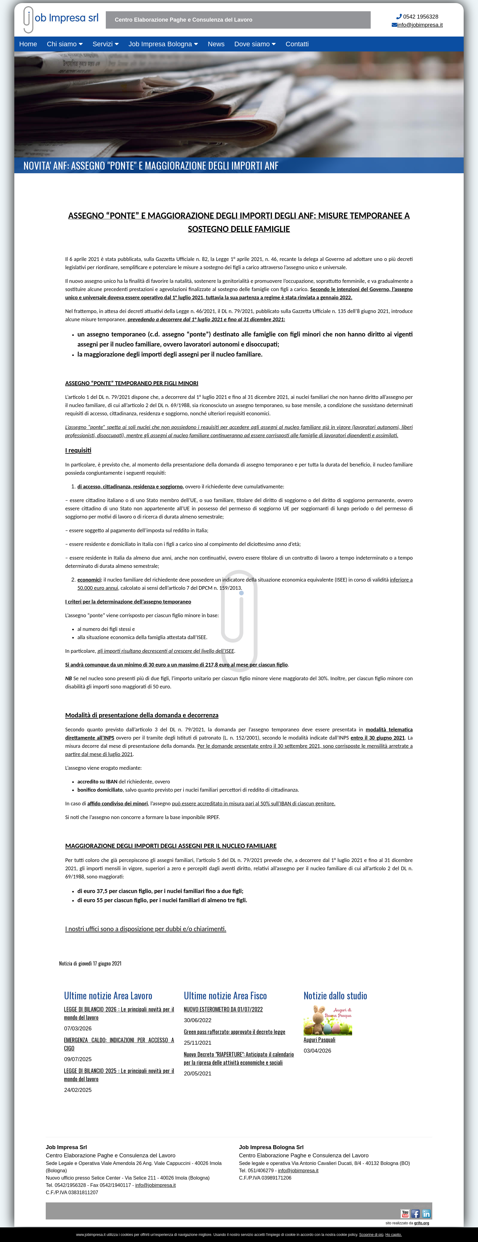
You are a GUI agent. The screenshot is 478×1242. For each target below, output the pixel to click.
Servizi (106, 44)
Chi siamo (65, 44)
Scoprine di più (371, 1235)
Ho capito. (393, 1235)
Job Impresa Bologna (163, 44)
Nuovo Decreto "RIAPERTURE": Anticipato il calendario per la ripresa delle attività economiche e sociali (239, 1058)
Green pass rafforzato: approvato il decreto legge (234, 1032)
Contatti (297, 44)
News (216, 44)
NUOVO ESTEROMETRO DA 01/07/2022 (223, 1009)
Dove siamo (255, 44)
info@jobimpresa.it (420, 25)
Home (28, 44)
